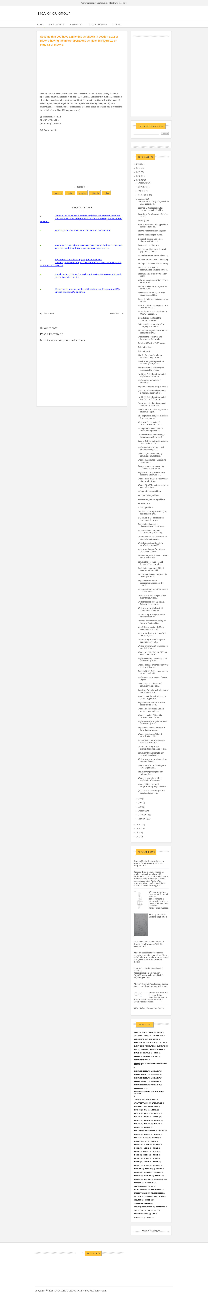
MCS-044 (147, 1134)
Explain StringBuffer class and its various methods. (153, 672)
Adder (146, 1035)
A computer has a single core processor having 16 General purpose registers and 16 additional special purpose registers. (88, 246)
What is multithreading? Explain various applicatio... (152, 697)
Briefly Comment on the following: (153, 260)
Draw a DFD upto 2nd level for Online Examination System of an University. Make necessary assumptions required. (151, 997)
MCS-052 (157, 1134)
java (136, 1099)
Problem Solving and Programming (147, 1189)
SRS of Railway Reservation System (149, 1008)
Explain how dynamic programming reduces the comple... (150, 583)
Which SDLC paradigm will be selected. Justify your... (151, 362)
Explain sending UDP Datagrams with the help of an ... (152, 659)
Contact (117, 24)
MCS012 (155, 1137)
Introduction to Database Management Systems (149, 1092)
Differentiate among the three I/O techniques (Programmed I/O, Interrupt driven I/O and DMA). (87, 290)
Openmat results (140, 1186)
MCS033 (136, 1155)
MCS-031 (157, 1120)
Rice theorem (144, 503)
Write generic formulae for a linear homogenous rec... (150, 429)
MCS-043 (137, 1134)
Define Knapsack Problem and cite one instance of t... (153, 556)
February (142, 815)
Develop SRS (143, 220)
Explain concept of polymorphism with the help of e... (153, 722)
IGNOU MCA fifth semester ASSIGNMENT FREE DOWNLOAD (150, 1064)
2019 (138, 172)
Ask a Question (57, 24)
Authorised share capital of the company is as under (151, 325)
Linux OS (137, 1110)
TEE (142, 1210)
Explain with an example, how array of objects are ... (151, 754)
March (141, 811)
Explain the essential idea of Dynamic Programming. (150, 563)
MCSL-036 (157, 1172)
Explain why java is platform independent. (150, 773)
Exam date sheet (156, 1049)
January (141, 819)
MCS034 (145, 1155)
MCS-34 (136, 1137)
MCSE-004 (137, 1169)
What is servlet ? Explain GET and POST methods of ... (152, 653)
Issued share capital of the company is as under (149, 319)
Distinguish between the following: (153, 264)
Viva (153, 1214)
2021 (138, 168)
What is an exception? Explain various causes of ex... (151, 710)
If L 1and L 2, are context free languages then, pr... (151, 519)
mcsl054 (137, 1179)
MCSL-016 (137, 1172)
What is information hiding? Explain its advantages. (150, 779)
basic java (138, 1042)
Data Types (161, 1046)
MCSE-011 (148, 1169)
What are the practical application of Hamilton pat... (153, 410)
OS (152, 1186)
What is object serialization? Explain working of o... (150, 685)
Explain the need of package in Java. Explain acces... (151, 729)
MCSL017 (158, 1176)
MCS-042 (161, 1131)
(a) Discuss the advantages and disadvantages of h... (151, 792)
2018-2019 (137, 1035)
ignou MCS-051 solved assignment (147, 1074)
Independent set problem (149, 491)
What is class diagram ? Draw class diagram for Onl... (153, 480)
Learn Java (152, 1106)
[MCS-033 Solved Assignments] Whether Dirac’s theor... (152, 404)
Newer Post (49, 314)
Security (137, 1196)
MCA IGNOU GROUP (54, 13)
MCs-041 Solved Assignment (144, 1131)
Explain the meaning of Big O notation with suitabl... (151, 569)
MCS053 (146, 1165)
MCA (145, 1110)
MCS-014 (157, 1113)
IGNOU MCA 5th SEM (141, 1060)
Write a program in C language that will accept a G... (151, 641)
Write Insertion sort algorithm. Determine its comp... (151, 603)
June (140, 803)
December (143, 183)
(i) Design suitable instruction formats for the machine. (83, 230)
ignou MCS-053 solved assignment (147, 1081)
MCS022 (146, 1148)
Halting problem (145, 507)
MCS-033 (147, 1124)
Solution (137, 1200)
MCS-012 (137, 1113)
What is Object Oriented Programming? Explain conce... (153, 785)
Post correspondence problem (151, 499)
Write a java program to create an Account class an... (152, 760)
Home (40, 24)
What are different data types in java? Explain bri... (152, 766)
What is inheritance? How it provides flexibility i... (150, 735)
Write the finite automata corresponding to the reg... (150, 531)
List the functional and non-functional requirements (150, 356)
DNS (135, 1049)
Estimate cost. (144, 351)
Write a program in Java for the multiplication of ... (151, 615)
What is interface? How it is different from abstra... (150, 716)
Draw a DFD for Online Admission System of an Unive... (153, 442)
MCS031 (145, 1151)
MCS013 (153, 1141)
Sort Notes (160, 1207)
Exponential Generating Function (153, 387)
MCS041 (136, 1158)
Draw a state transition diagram (152, 231)
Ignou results (139, 1088)
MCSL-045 (137, 1176)
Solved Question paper (143, 1207)
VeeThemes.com (98, 1290)
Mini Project (159, 1179)
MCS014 (136, 1144)
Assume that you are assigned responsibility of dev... (151, 369)
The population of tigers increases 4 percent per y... (153, 417)
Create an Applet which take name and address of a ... (153, 691)
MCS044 (136, 1162)
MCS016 (156, 1144)
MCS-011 (154, 1110)
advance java (158, 1035)
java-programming (141, 1103)
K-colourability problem (148, 495)
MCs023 (155, 1148)
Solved (147, 1200)
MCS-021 (146, 1117)
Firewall (146, 1053)
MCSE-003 (156, 1165)
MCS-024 (147, 1120)
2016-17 (151, 1032)
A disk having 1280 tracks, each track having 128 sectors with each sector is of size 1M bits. (88, 275)
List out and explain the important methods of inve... (153, 331)
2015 (138, 829)
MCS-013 (147, 1113)
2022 (138, 164)
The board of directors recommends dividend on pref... (153, 268)
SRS (135, 1210)
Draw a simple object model (150, 235)
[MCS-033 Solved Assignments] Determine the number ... (152, 392)
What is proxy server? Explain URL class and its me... (153, 666)
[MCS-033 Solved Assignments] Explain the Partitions (152, 375)
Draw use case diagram (148, 245)
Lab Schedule (139, 1106)
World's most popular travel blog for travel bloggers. (104, 3)
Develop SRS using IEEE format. (152, 343)
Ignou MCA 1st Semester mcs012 (146, 1056)
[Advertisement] (82, 66)
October (141, 191)
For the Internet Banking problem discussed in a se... (153, 225)
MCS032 (155, 1151)
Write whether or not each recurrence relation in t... (149, 423)
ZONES (149, 1217)
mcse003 (159, 1169)
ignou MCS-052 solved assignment (147, 1078)
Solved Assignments (142, 1203)
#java (136, 1032)
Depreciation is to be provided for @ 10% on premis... (152, 313)
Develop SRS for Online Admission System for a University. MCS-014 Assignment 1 (149, 863)
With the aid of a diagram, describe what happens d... (153, 203)
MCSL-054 (147, 1176)
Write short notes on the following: (153, 255)
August (141, 199)
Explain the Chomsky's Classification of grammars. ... (152, 525)
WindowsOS (138, 1217)
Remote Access (157, 1193)
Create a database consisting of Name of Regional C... (152, 622)
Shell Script (159, 1196)
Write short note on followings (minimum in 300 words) (151, 436)
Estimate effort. (145, 347)
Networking (149, 1182)
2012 (138, 837)
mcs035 (155, 1155)
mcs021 (136, 1148)
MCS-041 (147, 1127)
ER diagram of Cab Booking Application (158, 916)
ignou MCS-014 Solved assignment (147, 1071)
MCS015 (146, 1144)
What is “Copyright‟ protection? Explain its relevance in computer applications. (151, 985)
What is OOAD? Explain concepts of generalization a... (153, 486)
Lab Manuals (157, 1103)
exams (136, 1053)
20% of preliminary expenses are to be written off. (153, 306)
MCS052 (136, 1165)
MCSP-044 (147, 1179)
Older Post (114, 314)
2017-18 (159, 1032)
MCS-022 (155, 1117)
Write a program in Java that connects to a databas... (150, 609)
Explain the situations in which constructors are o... (151, 703)
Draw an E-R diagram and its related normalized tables (150, 209)
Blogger (156, 1230)
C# (164, 1042)
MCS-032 (137, 1124)
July (140, 799)
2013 (138, 833)
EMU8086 (144, 1049)
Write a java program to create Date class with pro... (151, 741)
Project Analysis (140, 1193)
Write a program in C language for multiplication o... (153, 647)
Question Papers (98, 24)
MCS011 (145, 1137)
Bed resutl (151, 1042)
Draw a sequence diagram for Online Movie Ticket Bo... (151, 467)
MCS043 (155, 1158)
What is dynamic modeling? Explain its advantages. (150, 455)
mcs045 (146, 1162)
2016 (138, 825)
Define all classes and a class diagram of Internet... (150, 240)
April (140, 807)
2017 (138, 180)
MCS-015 (137, 1117)
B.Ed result (153, 1039)
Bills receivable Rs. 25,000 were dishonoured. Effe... (151, 294)
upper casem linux (141, 1214)
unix (155, 1210)
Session (148, 1196)
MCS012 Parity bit (140, 1141)
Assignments (76, 24)
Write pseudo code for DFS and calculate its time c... (151, 550)
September (143, 195)
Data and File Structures (144, 1046)
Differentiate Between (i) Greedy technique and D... (152, 575)
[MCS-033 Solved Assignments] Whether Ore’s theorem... (152, 398)
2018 (138, 176)
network (137, 1182)
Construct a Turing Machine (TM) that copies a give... (152, 512)
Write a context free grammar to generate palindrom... (152, 538)
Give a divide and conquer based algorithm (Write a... (152, 597)
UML (149, 1210)
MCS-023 (137, 1120)
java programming (149, 1099)
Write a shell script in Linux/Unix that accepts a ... (152, 634)
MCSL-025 (147, 1172)
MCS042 (146, 1158)
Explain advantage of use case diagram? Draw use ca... (151, 473)
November (142, 187)
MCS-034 (157, 1124)
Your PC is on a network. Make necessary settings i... (151, 628)
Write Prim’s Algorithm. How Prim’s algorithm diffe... (150, 544)
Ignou (156, 1053)
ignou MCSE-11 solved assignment (147, 1085)
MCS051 (155, 1162)
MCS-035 (137, 1127)
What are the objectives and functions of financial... (150, 338)
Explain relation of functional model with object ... (151, 448)
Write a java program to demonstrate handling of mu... (152, 748)
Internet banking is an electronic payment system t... (152, 250)
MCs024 (136, 1151)
